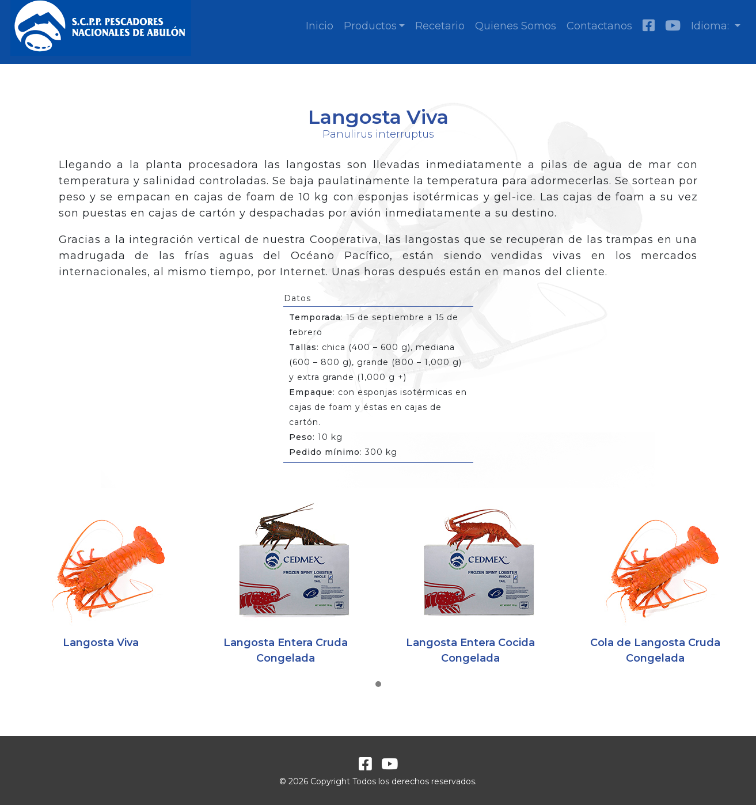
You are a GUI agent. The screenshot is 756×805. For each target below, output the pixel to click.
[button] (378, 684)
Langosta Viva (101, 642)
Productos (370, 26)
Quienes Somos (515, 26)
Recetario (440, 26)
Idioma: (711, 26)
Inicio (319, 26)
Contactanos (599, 26)
